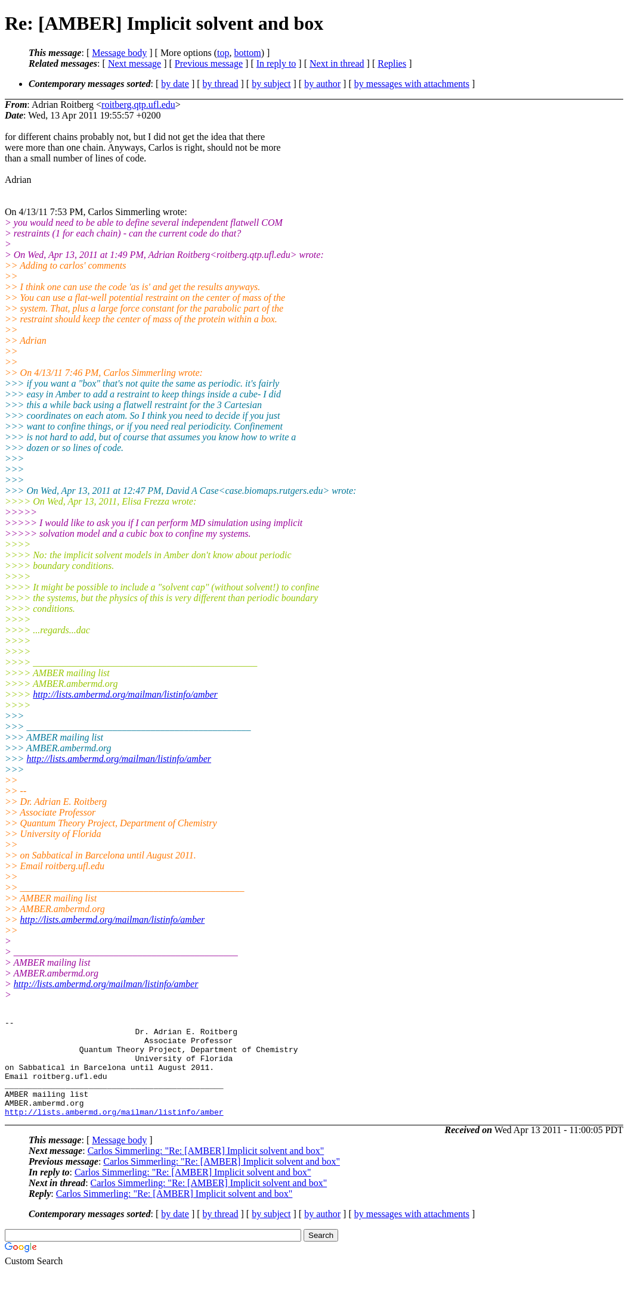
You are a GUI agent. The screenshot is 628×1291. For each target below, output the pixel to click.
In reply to (276, 63)
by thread (221, 84)
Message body (119, 53)
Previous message (209, 63)
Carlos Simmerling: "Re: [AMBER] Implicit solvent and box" (206, 1170)
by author (322, 84)
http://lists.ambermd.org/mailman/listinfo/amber (125, 694)
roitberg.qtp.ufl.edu (138, 104)
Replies (392, 63)
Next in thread (337, 63)
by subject (271, 84)
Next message (134, 63)
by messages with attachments (411, 84)
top (223, 53)
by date (175, 84)
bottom (247, 53)
